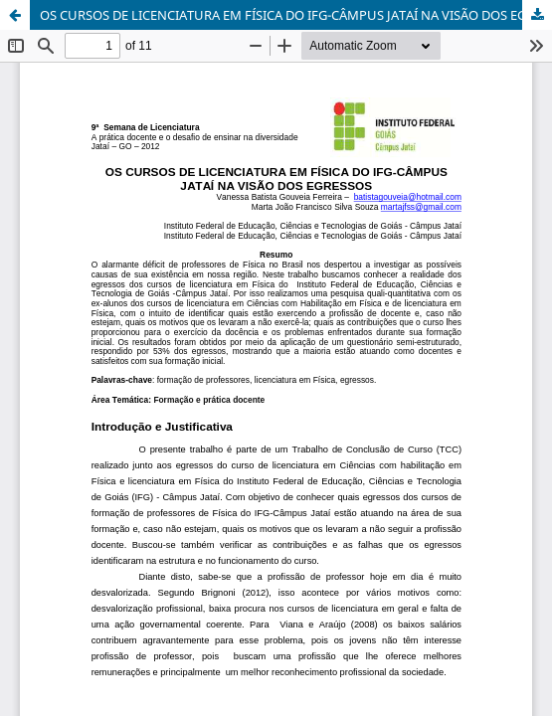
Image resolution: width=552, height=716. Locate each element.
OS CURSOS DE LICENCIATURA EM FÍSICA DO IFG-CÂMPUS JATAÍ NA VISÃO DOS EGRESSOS (296, 15)
